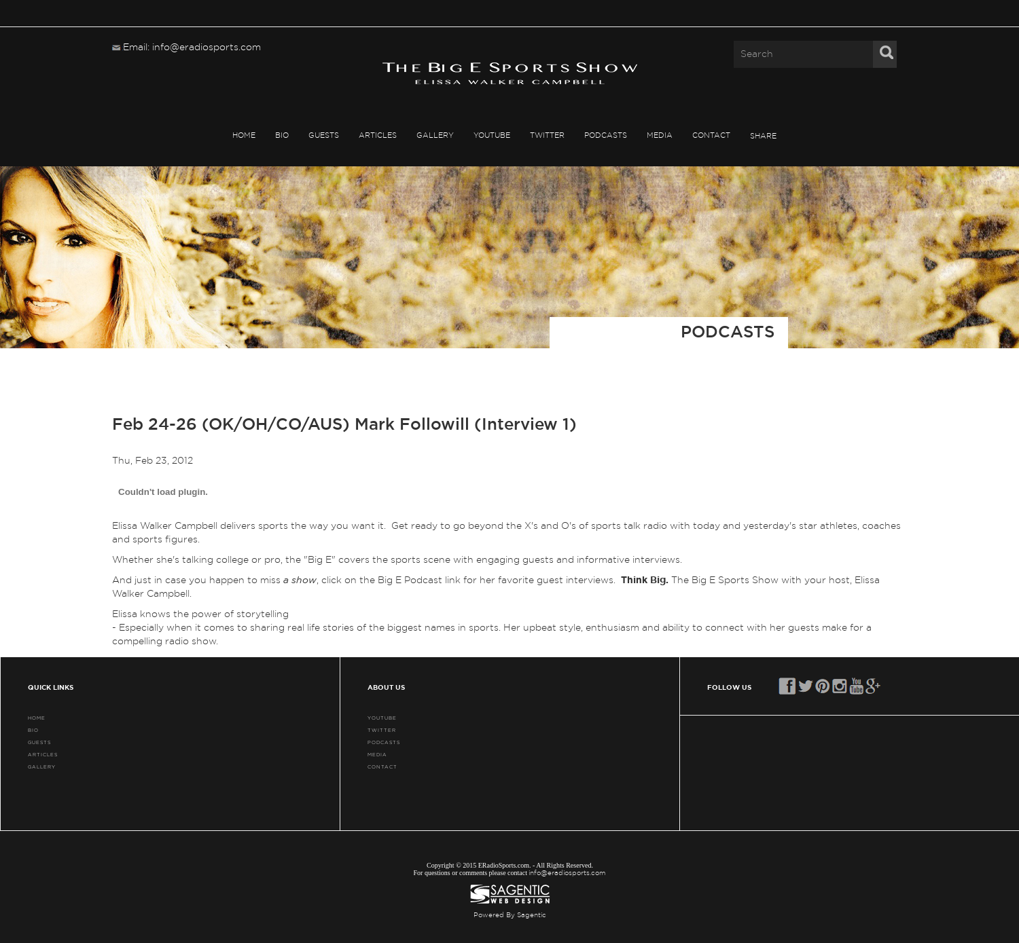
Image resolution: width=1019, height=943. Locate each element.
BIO (282, 135)
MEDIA (660, 135)
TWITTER (547, 135)
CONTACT (711, 135)
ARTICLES (378, 135)
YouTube (491, 135)
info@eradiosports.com (567, 873)
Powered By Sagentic (509, 915)
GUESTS (323, 135)
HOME (243, 135)
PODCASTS (605, 135)
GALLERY (435, 135)
